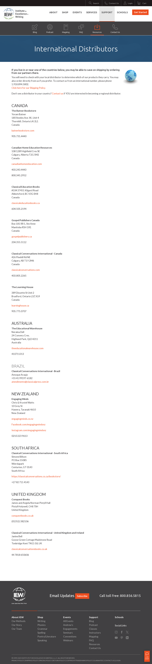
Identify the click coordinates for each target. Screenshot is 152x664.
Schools (122, 12)
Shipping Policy (31, 660)
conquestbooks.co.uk (23, 515)
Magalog (66, 28)
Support (106, 12)
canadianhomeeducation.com (27, 163)
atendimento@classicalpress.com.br (30, 381)
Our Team (17, 628)
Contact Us (115, 28)
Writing (41, 621)
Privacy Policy (18, 660)
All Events (68, 621)
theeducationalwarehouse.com (28, 348)
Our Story (17, 624)
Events (77, 12)
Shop (65, 12)
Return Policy (59, 660)
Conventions (69, 636)
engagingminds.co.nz (22, 418)
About (53, 12)
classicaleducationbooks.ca (26, 203)
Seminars (68, 632)
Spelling (41, 632)
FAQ (81, 28)
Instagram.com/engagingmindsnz (29, 430)
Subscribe (82, 596)
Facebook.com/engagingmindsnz (28, 424)
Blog (35, 28)
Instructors (95, 632)
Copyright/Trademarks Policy (79, 660)
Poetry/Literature (46, 636)
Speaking (42, 640)
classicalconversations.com (26, 269)
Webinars (68, 640)
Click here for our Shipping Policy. (29, 87)
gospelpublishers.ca (22, 236)
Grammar (42, 628)
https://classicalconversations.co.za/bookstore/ (36, 476)
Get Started (140, 12)
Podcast (49, 28)
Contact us (57, 93)
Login (117, 660)
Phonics (41, 624)
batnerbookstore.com (23, 130)
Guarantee (98, 660)
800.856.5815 (130, 596)
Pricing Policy (45, 660)
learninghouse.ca (20, 305)
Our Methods (18, 621)
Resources (97, 28)
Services (91, 12)
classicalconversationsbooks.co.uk (29, 549)
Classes (93, 628)
